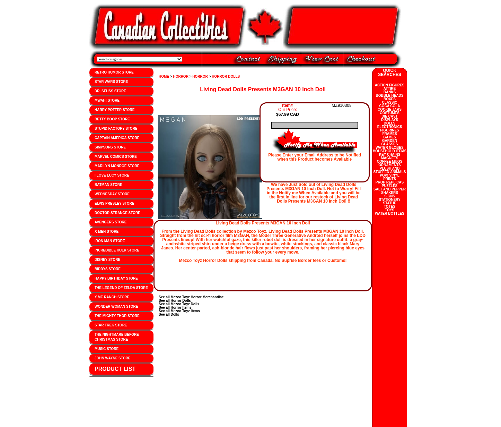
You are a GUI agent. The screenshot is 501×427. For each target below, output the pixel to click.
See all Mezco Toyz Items (179, 311)
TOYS (389, 210)
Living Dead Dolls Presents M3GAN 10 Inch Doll (263, 89)
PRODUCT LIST (115, 369)
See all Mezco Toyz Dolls (179, 304)
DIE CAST (389, 116)
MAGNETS (389, 158)
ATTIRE (390, 89)
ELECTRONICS (389, 127)
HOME (164, 76)
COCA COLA (389, 106)
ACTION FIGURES (390, 85)
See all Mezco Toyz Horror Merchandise (191, 297)
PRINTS (389, 179)
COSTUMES (389, 113)
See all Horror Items (175, 307)
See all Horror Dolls (175, 300)
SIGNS (389, 196)
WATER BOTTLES (389, 213)
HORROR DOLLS (226, 76)
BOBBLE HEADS (389, 95)
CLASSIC (389, 102)
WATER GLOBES (389, 148)
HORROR (180, 76)
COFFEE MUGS (389, 161)
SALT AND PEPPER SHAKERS (389, 191)
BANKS (390, 92)
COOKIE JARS (390, 109)
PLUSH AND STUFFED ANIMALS (389, 170)
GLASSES (389, 144)
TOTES (389, 206)
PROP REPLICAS (390, 182)
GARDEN (389, 141)
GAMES (389, 137)
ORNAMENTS (389, 165)
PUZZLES (390, 186)
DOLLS (390, 123)
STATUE (389, 203)
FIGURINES (389, 130)
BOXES (390, 99)
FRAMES (389, 134)
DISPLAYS (389, 120)
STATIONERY (390, 200)
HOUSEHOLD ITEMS (389, 151)
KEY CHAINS (390, 154)
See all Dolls (169, 314)
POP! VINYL (389, 175)
